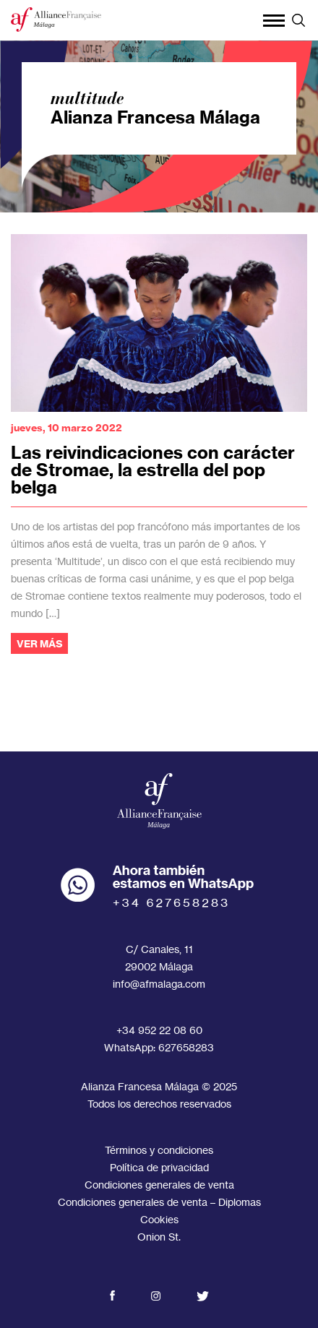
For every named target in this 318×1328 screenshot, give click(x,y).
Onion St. (159, 1236)
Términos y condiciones (159, 1150)
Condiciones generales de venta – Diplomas (159, 1202)
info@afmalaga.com (159, 984)
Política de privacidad (159, 1167)
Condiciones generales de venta (159, 1184)
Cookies (159, 1219)
